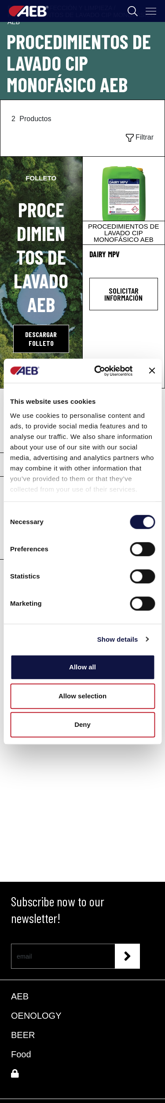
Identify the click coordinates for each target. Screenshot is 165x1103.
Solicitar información (123, 294)
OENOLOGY (36, 1015)
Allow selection (82, 696)
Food (21, 1054)
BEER (23, 1035)
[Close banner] (152, 371)
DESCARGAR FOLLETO (41, 338)
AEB (20, 996)
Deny (82, 724)
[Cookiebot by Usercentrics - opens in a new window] (98, 371)
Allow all (82, 667)
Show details (117, 639)
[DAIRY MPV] (124, 200)
